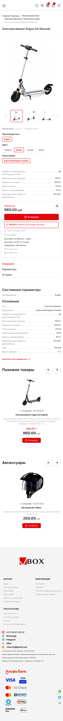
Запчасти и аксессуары (13, 598)
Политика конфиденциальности (48, 591)
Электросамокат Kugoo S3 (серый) (31, 415)
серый (30, 150)
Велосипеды (8, 591)
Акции (5, 584)
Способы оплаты (10, 613)
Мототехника (8, 594)
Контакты (39, 587)
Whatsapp (9, 636)
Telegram (8, 639)
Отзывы (6, 621)
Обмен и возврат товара (45, 594)
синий (41, 150)
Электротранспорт (10, 587)
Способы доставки (11, 617)
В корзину (31, 217)
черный (7, 150)
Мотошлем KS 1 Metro (31, 508)
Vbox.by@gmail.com (16, 647)
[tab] (31, 264)
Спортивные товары (11, 601)
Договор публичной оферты (14, 624)
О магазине (40, 584)
